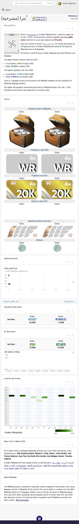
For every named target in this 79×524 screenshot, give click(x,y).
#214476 (61, 344)
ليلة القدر (46, 465)
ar (27, 16)
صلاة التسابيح (56, 465)
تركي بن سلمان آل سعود (24, 468)
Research (50, 3)
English (7, 10)
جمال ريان (56, 463)
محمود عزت (9, 468)
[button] (67, 28)
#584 (32, 344)
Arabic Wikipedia (67, 3)
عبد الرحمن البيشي (34, 465)
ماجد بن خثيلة (9, 465)
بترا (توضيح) (70, 301)
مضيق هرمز (21, 465)
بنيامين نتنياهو (68, 465)
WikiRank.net (73, 16)
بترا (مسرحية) (32, 34)
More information (22, 500)
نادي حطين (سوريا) (10, 301)
